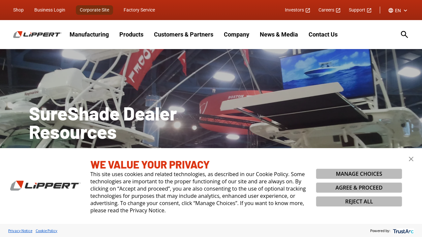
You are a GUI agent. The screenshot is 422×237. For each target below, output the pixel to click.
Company (236, 34)
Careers (329, 10)
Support (360, 10)
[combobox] (398, 10)
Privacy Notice (20, 230)
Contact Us (323, 34)
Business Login (49, 10)
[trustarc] (402, 230)
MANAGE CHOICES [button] (359, 173)
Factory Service (139, 10)
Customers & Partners (183, 34)
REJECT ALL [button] (359, 201)
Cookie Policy (46, 230)
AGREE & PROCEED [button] (359, 187)
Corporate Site (94, 10)
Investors (298, 10)
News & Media (279, 34)
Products (131, 34)
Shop (18, 10)
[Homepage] (37, 35)
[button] (411, 159)
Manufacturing (89, 34)
